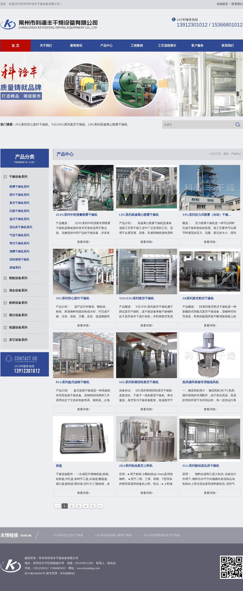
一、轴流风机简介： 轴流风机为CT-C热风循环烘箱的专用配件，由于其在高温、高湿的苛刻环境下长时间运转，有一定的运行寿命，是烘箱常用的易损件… (209, 396)
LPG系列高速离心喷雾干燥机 (107, 124)
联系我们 (237, 3)
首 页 (15, 45)
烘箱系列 (15, 267)
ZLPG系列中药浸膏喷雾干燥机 (77, 214)
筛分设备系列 (18, 315)
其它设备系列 (18, 339)
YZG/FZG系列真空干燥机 (68, 124)
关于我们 (46, 45)
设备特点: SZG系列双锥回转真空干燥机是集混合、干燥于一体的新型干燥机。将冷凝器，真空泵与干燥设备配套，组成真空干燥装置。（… (146, 396)
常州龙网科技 (67, 573)
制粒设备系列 (18, 278)
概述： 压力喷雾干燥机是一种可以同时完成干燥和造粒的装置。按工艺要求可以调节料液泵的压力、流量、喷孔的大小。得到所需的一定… (209, 228)
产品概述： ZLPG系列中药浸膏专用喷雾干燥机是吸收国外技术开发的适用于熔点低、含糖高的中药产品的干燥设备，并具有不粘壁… (83, 228)
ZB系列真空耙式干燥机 (198, 298)
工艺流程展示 (167, 45)
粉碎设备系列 (18, 302)
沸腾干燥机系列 (19, 251)
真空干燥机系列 (19, 202)
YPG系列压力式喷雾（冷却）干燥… (206, 214)
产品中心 (106, 45)
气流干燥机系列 (19, 235)
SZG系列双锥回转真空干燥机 (139, 382)
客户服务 (197, 45)
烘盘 (59, 465)
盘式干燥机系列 (19, 219)
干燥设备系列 (18, 176)
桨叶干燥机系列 (19, 194)
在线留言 (222, 3)
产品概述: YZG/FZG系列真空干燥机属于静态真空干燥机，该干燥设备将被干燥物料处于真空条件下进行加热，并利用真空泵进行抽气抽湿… (146, 312)
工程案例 (137, 45)
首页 (225, 153)
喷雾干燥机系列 (19, 186)
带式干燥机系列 (19, 243)
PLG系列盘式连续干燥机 (72, 382)
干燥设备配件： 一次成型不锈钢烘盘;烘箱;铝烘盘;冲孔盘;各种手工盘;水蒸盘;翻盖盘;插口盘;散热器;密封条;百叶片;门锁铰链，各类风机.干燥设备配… (83, 479)
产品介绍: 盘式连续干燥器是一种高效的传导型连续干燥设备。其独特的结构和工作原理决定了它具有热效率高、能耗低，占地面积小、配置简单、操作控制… (83, 396)
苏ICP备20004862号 (35, 573)
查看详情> (83, 241)
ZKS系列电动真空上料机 (136, 465)
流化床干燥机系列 (20, 227)
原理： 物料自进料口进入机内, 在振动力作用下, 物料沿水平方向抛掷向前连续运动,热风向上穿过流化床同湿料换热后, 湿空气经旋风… (209, 479)
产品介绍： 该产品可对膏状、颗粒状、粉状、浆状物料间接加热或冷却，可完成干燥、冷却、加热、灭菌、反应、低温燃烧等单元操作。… (83, 312)
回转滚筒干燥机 (19, 259)
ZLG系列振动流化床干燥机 (200, 465)
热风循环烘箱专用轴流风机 (200, 382)
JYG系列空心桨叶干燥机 (32, 124)
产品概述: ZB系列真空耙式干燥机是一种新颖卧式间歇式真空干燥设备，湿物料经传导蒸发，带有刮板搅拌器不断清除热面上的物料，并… (209, 312)
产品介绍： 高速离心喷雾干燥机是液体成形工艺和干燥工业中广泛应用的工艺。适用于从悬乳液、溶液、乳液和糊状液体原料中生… (146, 228)
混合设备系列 (18, 290)
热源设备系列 (18, 327)
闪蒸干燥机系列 (19, 211)
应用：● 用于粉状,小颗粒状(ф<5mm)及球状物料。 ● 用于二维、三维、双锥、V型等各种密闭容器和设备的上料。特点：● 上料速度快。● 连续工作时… (146, 479)
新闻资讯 (76, 45)
